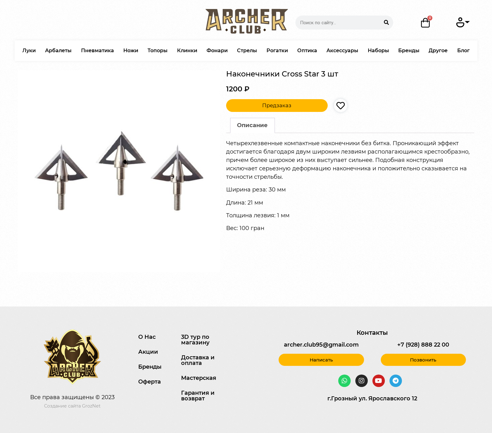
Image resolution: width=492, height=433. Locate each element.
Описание (252, 125)
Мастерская (198, 378)
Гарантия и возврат (198, 395)
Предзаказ (276, 105)
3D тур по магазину (195, 340)
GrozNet (91, 406)
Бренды (408, 50)
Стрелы (247, 50)
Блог (463, 50)
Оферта (149, 381)
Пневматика (97, 50)
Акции (148, 351)
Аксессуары (342, 50)
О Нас (147, 337)
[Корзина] (425, 23)
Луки (29, 50)
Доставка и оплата (198, 360)
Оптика (307, 50)
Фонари (217, 50)
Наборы (378, 50)
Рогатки (277, 50)
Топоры (157, 50)
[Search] (386, 23)
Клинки (187, 50)
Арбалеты (58, 50)
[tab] (252, 125)
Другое (438, 50)
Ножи (130, 50)
